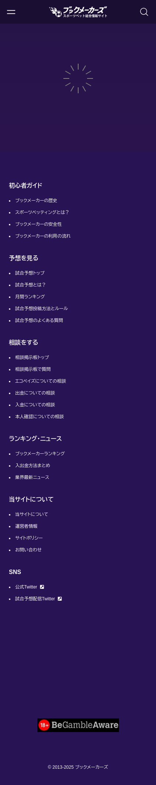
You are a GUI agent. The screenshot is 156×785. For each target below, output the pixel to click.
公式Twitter (29, 587)
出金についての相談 (35, 393)
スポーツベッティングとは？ (42, 212)
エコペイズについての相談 (40, 381)
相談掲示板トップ (32, 357)
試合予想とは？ (30, 285)
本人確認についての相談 (39, 416)
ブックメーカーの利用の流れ (43, 236)
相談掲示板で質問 (33, 369)
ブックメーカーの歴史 (36, 200)
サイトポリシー (29, 538)
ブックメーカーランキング (40, 453)
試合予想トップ (29, 273)
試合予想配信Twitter (38, 598)
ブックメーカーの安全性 (38, 224)
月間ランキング (30, 296)
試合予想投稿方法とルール (41, 308)
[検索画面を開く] (144, 11)
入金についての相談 (35, 404)
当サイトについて (31, 514)
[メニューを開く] (11, 12)
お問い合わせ (28, 550)
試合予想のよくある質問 (39, 320)
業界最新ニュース (32, 477)
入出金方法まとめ (32, 465)
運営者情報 (26, 526)
